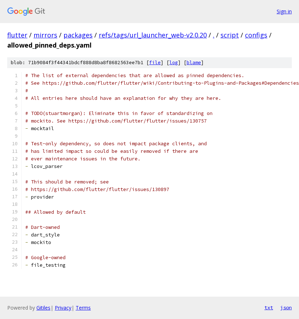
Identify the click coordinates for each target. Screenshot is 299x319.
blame (194, 62)
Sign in (284, 11)
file (155, 62)
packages (78, 35)
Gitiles (43, 307)
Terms (83, 307)
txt (268, 307)
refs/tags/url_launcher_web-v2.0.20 (153, 35)
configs (256, 35)
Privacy (63, 307)
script (229, 35)
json (286, 307)
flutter (17, 35)
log (173, 62)
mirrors (45, 35)
